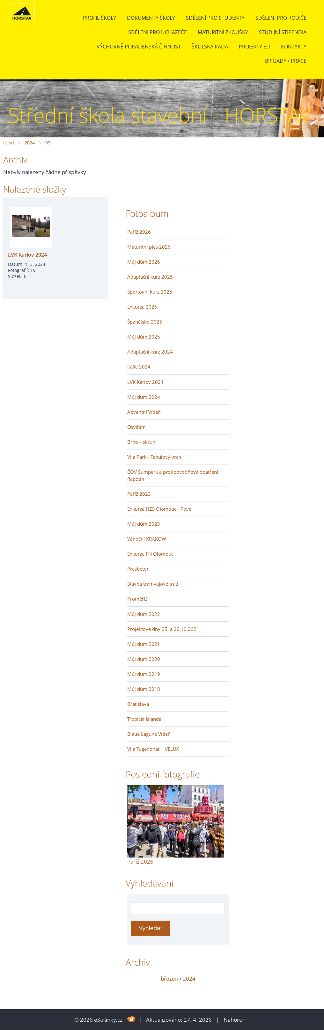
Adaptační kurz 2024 (150, 351)
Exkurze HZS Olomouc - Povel (160, 509)
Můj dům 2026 (143, 262)
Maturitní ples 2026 (149, 247)
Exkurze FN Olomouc (150, 554)
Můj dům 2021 (143, 644)
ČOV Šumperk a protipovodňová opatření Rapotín (172, 475)
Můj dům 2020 (143, 659)
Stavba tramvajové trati (152, 584)
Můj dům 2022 (143, 614)
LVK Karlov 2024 (27, 254)
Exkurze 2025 (142, 306)
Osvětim (136, 427)
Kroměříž (137, 598)
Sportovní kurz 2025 (149, 292)
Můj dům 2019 (143, 674)
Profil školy (99, 17)
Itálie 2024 (139, 366)
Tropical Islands (144, 719)
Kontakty (293, 46)
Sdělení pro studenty (215, 17)
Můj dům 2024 (143, 397)
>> (222, 978)
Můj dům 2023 (143, 524)
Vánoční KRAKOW (146, 539)
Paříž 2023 (139, 494)
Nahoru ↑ (235, 1019)
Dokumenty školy (151, 17)
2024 (30, 143)
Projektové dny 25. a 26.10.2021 (163, 629)
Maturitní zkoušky (223, 32)
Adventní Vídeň (144, 412)
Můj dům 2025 (143, 336)
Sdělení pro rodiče (280, 17)
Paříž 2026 (139, 232)
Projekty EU (254, 46)
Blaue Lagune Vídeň (149, 734)
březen (169, 978)
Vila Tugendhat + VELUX (153, 749)
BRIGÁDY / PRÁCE (285, 60)
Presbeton (138, 569)
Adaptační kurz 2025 (150, 277)
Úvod (8, 143)
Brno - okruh (141, 442)
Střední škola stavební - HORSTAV (159, 115)
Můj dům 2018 (143, 689)
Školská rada (210, 46)
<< (134, 978)
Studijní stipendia (282, 32)
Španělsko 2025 (144, 321)
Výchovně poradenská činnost (139, 46)
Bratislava (138, 704)
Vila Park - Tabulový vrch (154, 457)
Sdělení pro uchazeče (157, 32)
